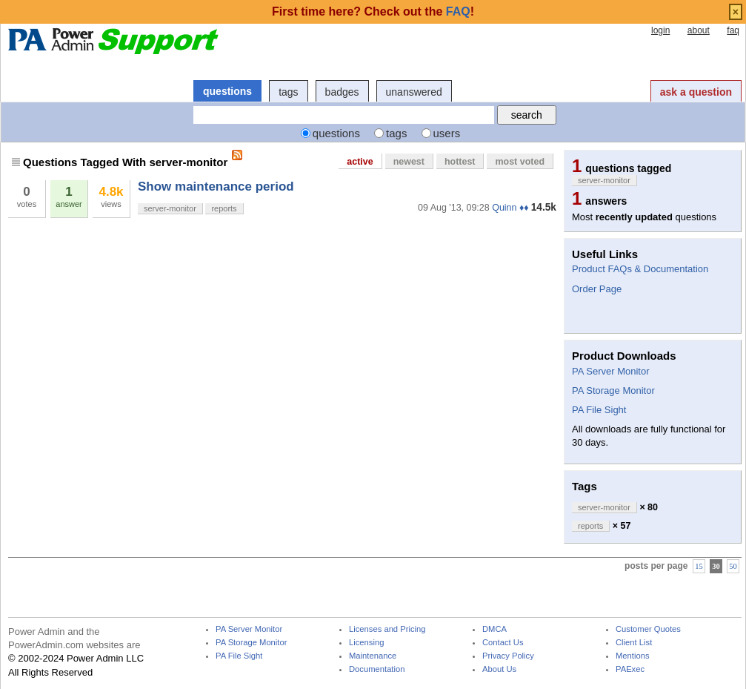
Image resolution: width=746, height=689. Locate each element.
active (360, 161)
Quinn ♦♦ (510, 207)
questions (227, 91)
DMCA (494, 629)
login (660, 30)
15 (699, 566)
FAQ (458, 11)
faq (733, 30)
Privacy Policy (508, 656)
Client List (634, 643)
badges (342, 92)
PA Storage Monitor (613, 390)
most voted (519, 161)
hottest (460, 161)
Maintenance (372, 656)
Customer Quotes (648, 629)
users (447, 133)
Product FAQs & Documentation (640, 268)
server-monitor (170, 208)
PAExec (630, 669)
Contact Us (503, 643)
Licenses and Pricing (387, 629)
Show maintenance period (216, 186)
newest (408, 161)
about (698, 30)
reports (223, 208)
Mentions (633, 656)
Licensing (366, 643)
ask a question (696, 92)
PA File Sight (599, 409)
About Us (499, 669)
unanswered (414, 92)
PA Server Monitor (611, 371)
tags (288, 92)
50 (733, 566)
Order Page (597, 288)
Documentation (376, 669)
